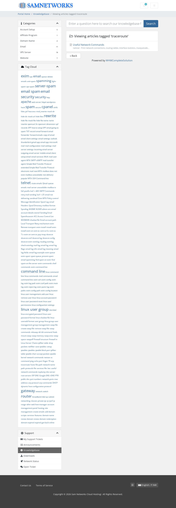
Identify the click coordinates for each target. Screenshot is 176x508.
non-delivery (48, 175)
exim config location (49, 290)
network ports (48, 379)
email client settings (29, 138)
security (40, 97)
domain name (48, 415)
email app (44, 142)
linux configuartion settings (43, 305)
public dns (25, 379)
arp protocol (33, 383)
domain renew (33, 419)
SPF (29, 127)
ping (32, 361)
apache (26, 102)
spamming (43, 81)
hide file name (42, 120)
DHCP (55, 383)
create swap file (27, 328)
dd (39, 332)
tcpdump (42, 372)
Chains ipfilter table (40, 343)
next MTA (38, 171)
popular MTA (26, 178)
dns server (50, 372)
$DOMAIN (25, 220)
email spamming (28, 260)
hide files (39, 116)
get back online (48, 422)
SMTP (33, 160)
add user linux (47, 294)
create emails (38, 411)
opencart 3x (33, 124)
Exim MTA (42, 198)
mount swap (26, 335)
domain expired (27, 422)
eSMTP (39, 160)
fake (23, 111)
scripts (24, 415)
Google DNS (44, 375)
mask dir (51, 111)
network (38, 391)
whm (29, 404)
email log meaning (45, 249)
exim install (41, 227)
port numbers (36, 379)
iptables (31, 350)
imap (44, 234)
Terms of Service (44, 485)
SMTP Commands (47, 191)
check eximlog (27, 245)
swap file (54, 325)
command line (33, 271)
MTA (28, 160)
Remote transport (28, 227)
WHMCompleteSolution (119, 60)
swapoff (30, 339)
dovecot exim (26, 241)
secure (38, 107)
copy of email (48, 135)
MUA (46, 156)
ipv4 (51, 401)
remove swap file (42, 328)
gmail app (36, 142)
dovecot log (37, 238)
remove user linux (28, 298)
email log (44, 245)
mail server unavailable (37, 187)
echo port (38, 361)
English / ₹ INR (147, 485)
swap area (48, 335)
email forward (42, 131)
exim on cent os (30, 234)
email (37, 76)
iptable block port (42, 350)
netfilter (31, 346)
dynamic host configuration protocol (36, 386)
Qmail (45, 183)
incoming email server (43, 149)
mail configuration (32, 146)
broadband (37, 397)
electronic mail (27, 171)
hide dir (24, 116)
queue (44, 76)
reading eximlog (47, 241)
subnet (51, 397)
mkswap (34, 332)
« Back (73, 55)
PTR (56, 375)
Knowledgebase (41, 14)
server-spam (45, 85)
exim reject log (30, 287)
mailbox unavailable (34, 175)
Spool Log (45, 202)
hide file (24, 120)
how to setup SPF (39, 127)
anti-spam (31, 81)
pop (39, 234)
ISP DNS (35, 375)
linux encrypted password (31, 314)
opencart (42, 124)
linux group (49, 321)
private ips (42, 401)
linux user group (35, 309)
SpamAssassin (27, 216)
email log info (31, 249)
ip (48, 401)
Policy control (52, 198)
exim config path (33, 290)
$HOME (32, 209)
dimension (50, 124)
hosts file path (36, 364)
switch (45, 391)
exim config (46, 279)
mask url (31, 116)
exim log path (29, 283)
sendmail (34, 198)
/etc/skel (52, 310)
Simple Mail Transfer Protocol (38, 164)
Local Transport (27, 223)
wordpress (51, 102)
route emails (36, 183)
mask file (32, 120)
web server (36, 102)
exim (25, 75)
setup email (26, 156)
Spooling (24, 209)
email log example (37, 252)
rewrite (50, 115)
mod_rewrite (41, 111)
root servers (26, 375)
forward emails (36, 135)
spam (30, 106)
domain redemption (48, 419)
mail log (37, 245)
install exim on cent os (30, 231)
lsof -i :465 (34, 191)
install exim (51, 227)
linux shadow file (43, 317)
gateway (28, 390)
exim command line (39, 267)
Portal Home (24, 14)
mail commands (45, 276)
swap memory (38, 335)
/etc (49, 368)
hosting (41, 408)
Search (151, 24)
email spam (30, 91)
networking (25, 401)
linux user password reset (32, 301)
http (48, 97)
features (38, 415)
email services (37, 156)
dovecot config (49, 238)
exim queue (50, 252)
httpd (44, 102)
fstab (55, 332)
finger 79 (46, 361)
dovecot (49, 234)
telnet (26, 182)
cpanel (47, 106)
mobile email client (48, 153)
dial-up (45, 397)
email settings (44, 138)
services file (42, 368)
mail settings (46, 146)
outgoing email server (30, 153)
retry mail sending (28, 194)
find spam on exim (43, 260)
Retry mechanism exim (44, 223)
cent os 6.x (44, 231)
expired (38, 422)
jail (26, 111)
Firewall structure (41, 339)
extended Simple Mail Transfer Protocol (37, 167)
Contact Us (25, 485)
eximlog (36, 241)
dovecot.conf (26, 238)
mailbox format (48, 205)
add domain (50, 411)
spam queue (36, 256)
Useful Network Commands (112, 46)
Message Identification (30, 202)
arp (52, 361)
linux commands (31, 276)
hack (23, 107)
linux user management (31, 294)
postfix (27, 191)
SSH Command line (40, 178)
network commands (35, 357)
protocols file (30, 368)
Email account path (48, 220)
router (26, 396)
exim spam (25, 256)
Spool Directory (35, 205)
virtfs (55, 107)
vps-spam (30, 86)
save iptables (40, 346)
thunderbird (26, 142)
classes (34, 401)
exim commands (45, 263)
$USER (39, 209)
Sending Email (46, 212)
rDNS (52, 375)
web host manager (39, 404)
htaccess (32, 111)
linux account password (46, 298)
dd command (46, 332)
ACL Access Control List (43, 216)
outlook (54, 138)
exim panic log (43, 287)
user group (39, 321)
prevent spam (47, 256)
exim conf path (42, 283)
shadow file (35, 220)
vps (31, 76)
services (30, 415)
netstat (47, 357)
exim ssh (37, 279)
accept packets (43, 354)
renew (23, 419)
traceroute (25, 364)
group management (41, 325)
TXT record (30, 131)
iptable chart (31, 354)
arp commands (45, 383)
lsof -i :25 (40, 194)
